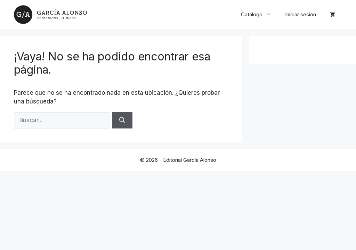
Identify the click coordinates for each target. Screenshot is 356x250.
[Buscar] (122, 120)
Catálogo (259, 14)
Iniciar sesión (300, 14)
